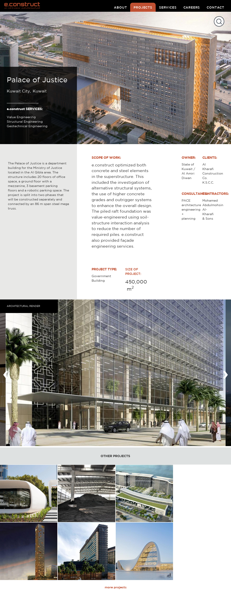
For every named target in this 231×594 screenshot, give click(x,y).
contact (215, 7)
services (168, 7)
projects (143, 7)
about (120, 7)
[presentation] (5, 373)
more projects (116, 587)
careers (191, 7)
